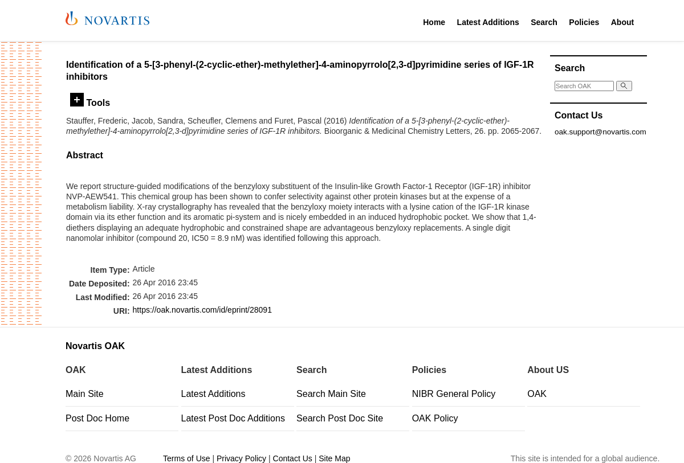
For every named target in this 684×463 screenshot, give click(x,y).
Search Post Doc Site (339, 418)
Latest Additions (488, 22)
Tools (90, 102)
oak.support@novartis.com (600, 132)
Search (544, 22)
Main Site (85, 394)
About (622, 22)
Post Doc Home (97, 418)
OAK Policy (435, 418)
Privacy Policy (241, 458)
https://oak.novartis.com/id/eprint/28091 (202, 309)
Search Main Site (331, 394)
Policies (584, 22)
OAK (537, 394)
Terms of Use (186, 458)
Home (434, 22)
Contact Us (292, 458)
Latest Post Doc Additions (233, 418)
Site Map (334, 458)
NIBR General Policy (454, 394)
